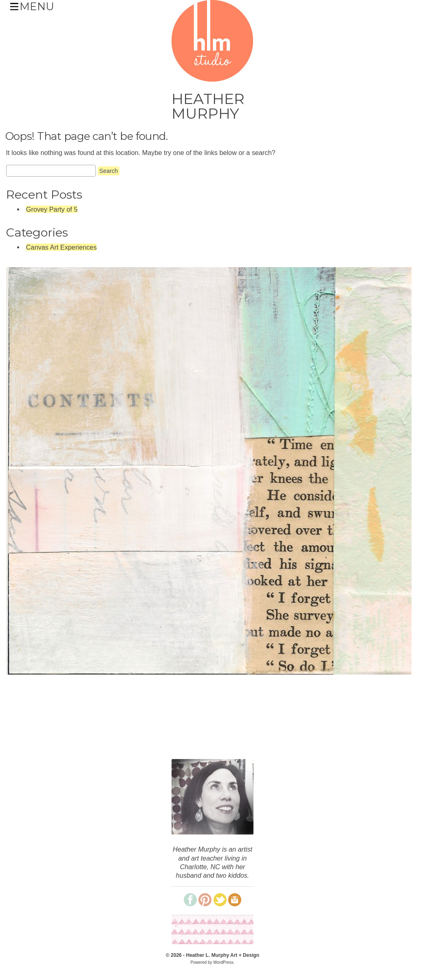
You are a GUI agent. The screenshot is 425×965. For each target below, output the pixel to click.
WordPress (223, 962)
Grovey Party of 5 (51, 209)
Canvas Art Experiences (61, 247)
